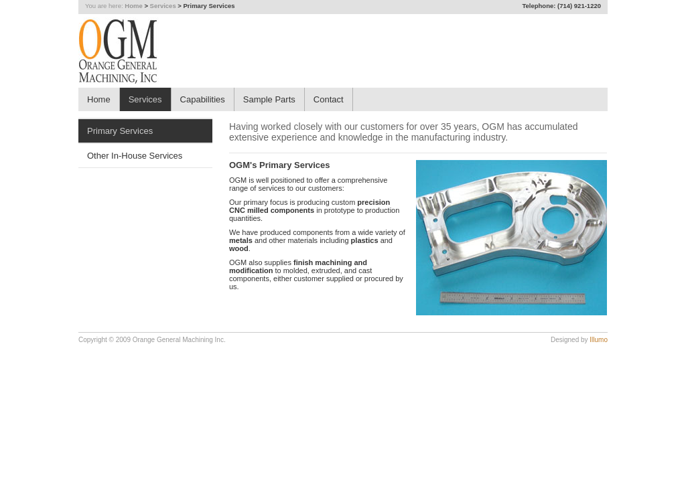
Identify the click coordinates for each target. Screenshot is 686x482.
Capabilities (202, 99)
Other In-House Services (134, 156)
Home (133, 5)
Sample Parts (269, 99)
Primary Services (120, 131)
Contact (329, 99)
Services (163, 5)
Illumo (599, 339)
